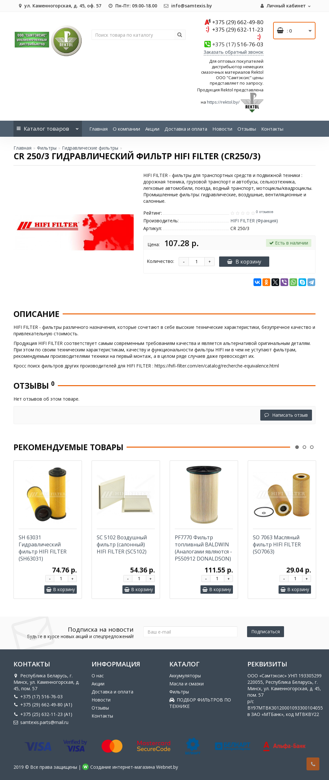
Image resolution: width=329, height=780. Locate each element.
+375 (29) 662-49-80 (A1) (42, 704)
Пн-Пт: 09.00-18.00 (132, 6)
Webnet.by (167, 767)
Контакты (272, 128)
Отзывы (246, 128)
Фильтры (47, 148)
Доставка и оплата (185, 128)
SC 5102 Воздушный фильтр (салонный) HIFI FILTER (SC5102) (122, 544)
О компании (126, 128)
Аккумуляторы (185, 676)
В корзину (244, 261)
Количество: (160, 261)
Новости (222, 128)
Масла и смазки (186, 684)
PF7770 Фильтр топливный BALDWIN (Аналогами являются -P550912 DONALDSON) (203, 548)
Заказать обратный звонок (233, 52)
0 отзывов (264, 211)
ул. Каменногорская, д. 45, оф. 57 (59, 6)
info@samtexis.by (188, 6)
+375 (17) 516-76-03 (38, 696)
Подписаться (265, 631)
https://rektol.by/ (223, 102)
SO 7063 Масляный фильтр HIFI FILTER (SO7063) (277, 544)
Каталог (48, 126)
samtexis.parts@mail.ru (40, 722)
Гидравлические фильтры (90, 148)
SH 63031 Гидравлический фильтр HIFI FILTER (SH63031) (43, 548)
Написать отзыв (286, 415)
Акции (152, 128)
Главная (98, 128)
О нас (98, 676)
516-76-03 (237, 44)
